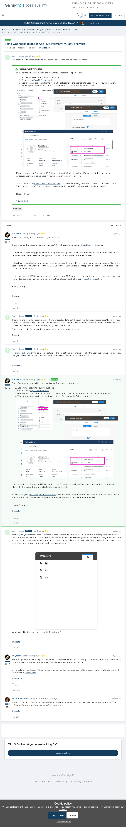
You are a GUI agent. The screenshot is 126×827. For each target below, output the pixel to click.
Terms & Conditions (43, 781)
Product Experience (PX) (66, 29)
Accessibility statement (81, 781)
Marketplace (77, 8)
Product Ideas (88, 279)
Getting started (18, 29)
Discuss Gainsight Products (39, 29)
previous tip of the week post (46, 183)
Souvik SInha (18, 56)
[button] (2, 16)
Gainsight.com (78, 3)
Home (5, 29)
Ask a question (63, 753)
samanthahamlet (20, 698)
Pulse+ (100, 8)
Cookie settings (61, 781)
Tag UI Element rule (43, 80)
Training (90, 8)
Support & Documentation (101, 3)
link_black (16, 233)
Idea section (30, 673)
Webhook (17, 209)
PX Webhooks (86, 245)
